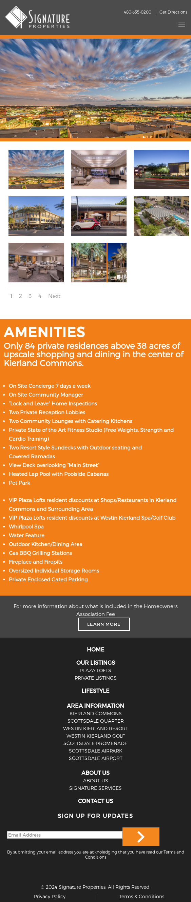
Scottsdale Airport (95, 758)
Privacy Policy (49, 896)
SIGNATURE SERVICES (95, 788)
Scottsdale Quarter (96, 721)
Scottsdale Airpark (95, 751)
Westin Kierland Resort (95, 728)
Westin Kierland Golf (95, 736)
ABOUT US (95, 772)
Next (54, 296)
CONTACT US (95, 801)
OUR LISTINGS (95, 662)
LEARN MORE (104, 624)
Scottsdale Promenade (95, 743)
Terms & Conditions (141, 896)
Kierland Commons (96, 713)
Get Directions (173, 11)
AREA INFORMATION (95, 705)
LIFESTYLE (95, 690)
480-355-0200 (137, 11)
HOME (95, 649)
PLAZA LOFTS (95, 670)
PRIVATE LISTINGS (96, 678)
